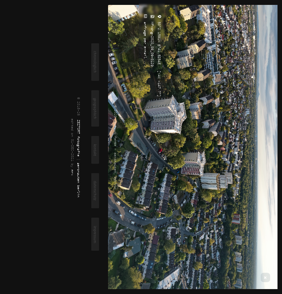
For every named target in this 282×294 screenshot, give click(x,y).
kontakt (95, 150)
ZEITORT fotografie (79, 138)
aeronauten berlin (79, 180)
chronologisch (95, 62)
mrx (72, 172)
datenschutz (95, 190)
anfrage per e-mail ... (145, 43)
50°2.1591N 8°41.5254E (159, 42)
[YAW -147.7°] (159, 82)
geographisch (95, 108)
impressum (95, 234)
